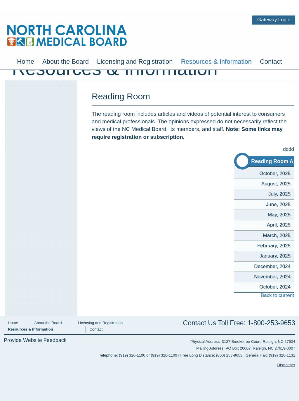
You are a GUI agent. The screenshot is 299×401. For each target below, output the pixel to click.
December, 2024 (272, 266)
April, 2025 (279, 225)
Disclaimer (286, 365)
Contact (271, 42)
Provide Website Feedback (35, 340)
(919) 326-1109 (164, 355)
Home (25, 42)
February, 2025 (274, 245)
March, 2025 (277, 235)
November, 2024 (272, 276)
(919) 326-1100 (132, 355)
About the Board (65, 42)
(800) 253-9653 (229, 355)
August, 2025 (276, 183)
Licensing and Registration (135, 42)
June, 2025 (278, 204)
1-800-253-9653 (271, 323)
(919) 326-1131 (282, 355)
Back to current (272, 295)
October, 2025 (275, 173)
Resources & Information (216, 42)
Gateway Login (277, 4)
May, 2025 (279, 214)
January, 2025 (275, 256)
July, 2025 (279, 194)
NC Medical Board (64, 19)
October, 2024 (275, 287)
